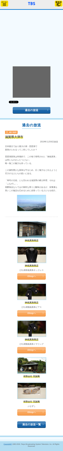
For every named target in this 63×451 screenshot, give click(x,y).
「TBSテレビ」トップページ (31, 3)
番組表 (58, 4)
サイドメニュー (4, 4)
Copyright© (8, 444)
